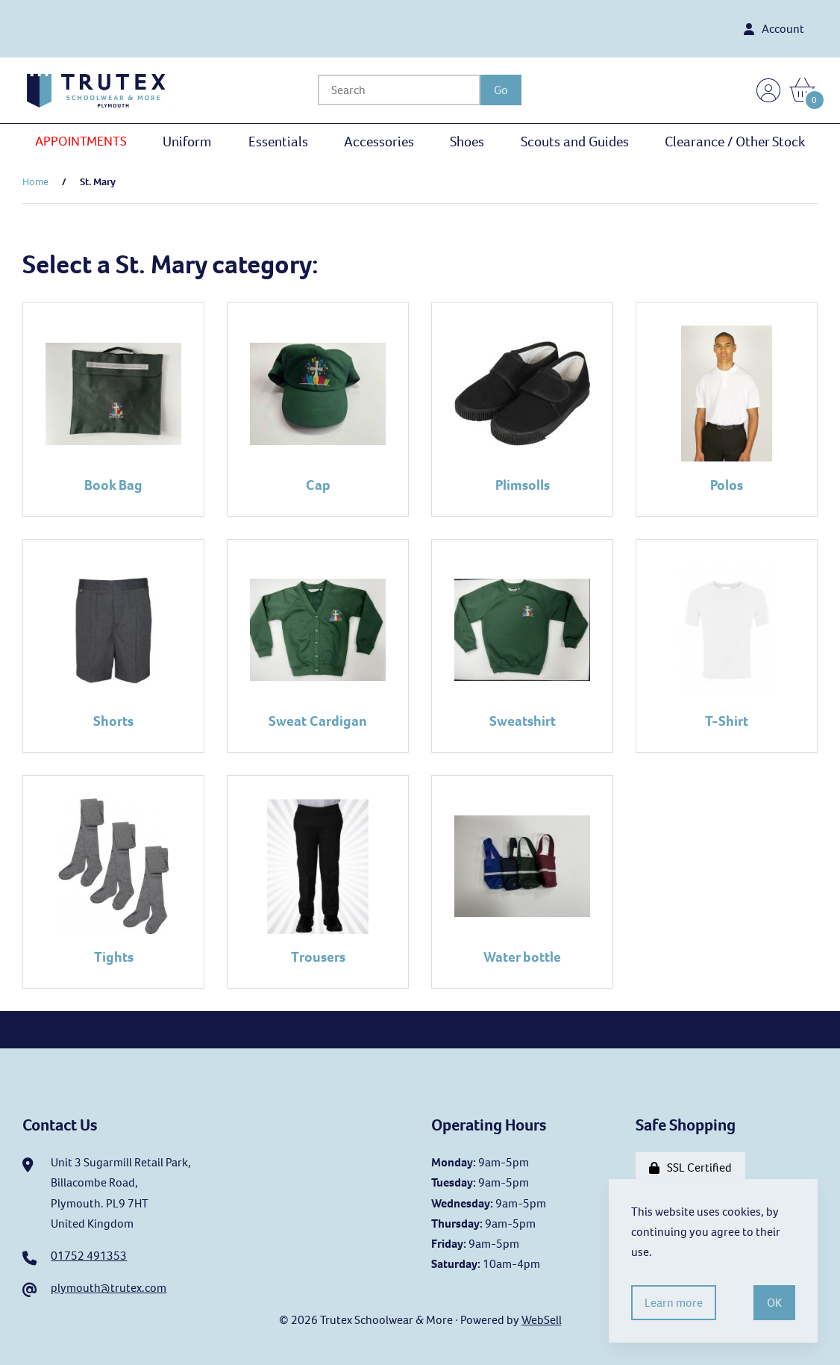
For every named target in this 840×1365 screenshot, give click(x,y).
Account (774, 29)
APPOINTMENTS (81, 141)
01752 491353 (89, 1255)
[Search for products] (400, 90)
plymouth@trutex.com (108, 1288)
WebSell (541, 1320)
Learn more (674, 1302)
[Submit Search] (501, 90)
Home (35, 182)
